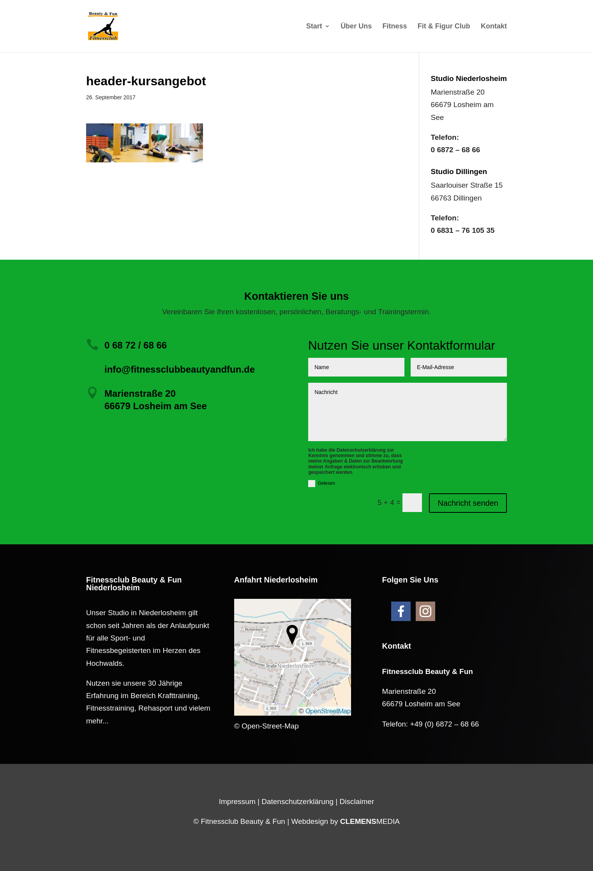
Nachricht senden (468, 503)
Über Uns (356, 26)
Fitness (394, 26)
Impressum (237, 801)
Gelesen (321, 483)
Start (314, 26)
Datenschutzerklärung (297, 801)
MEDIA (370, 821)
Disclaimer (357, 801)
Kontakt (494, 26)
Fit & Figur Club (444, 26)
